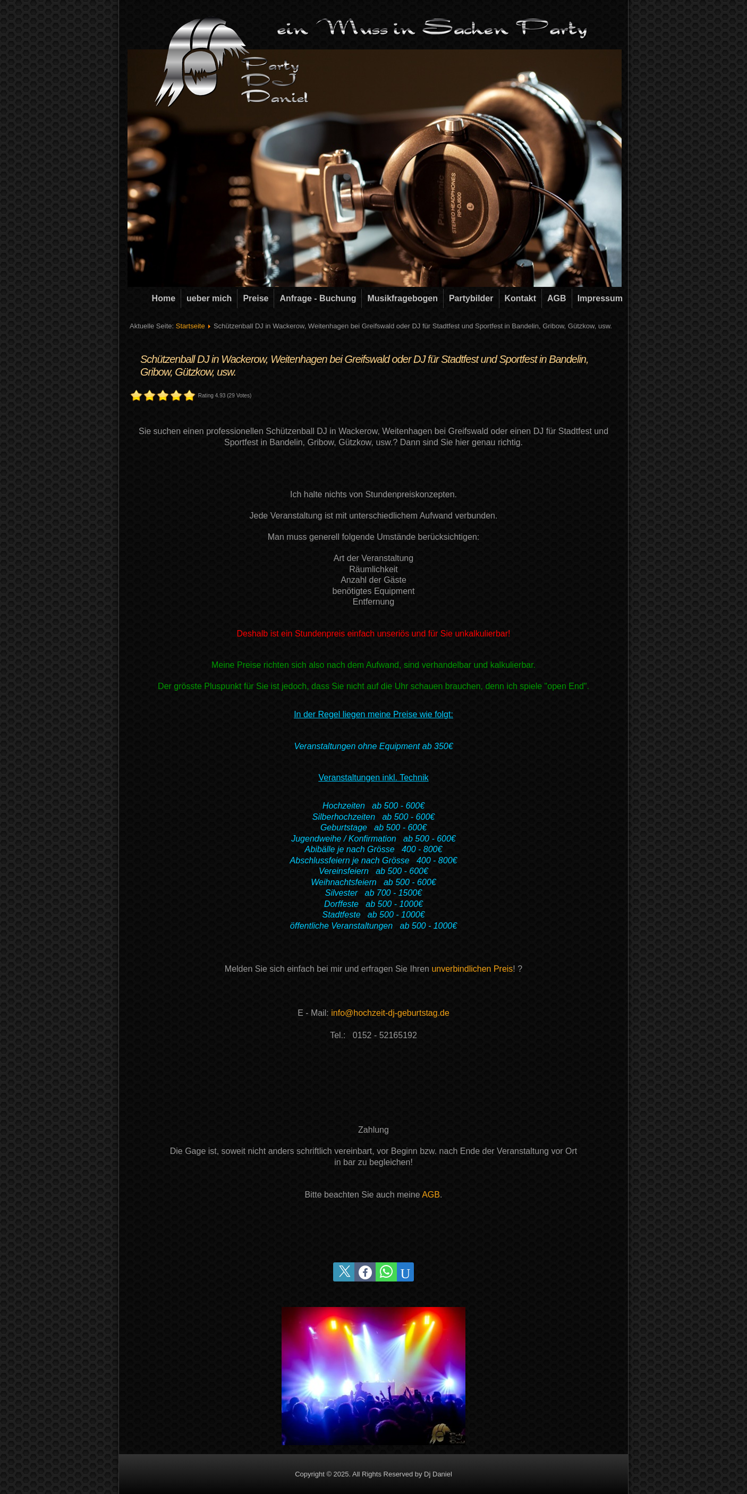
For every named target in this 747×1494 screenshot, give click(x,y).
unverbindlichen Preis (472, 968)
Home (163, 298)
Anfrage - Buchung (317, 298)
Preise (255, 298)
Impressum (600, 298)
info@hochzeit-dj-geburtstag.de (390, 1012)
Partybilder (471, 298)
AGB (556, 298)
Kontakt (521, 298)
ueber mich (209, 298)
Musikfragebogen (402, 298)
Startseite (190, 326)
